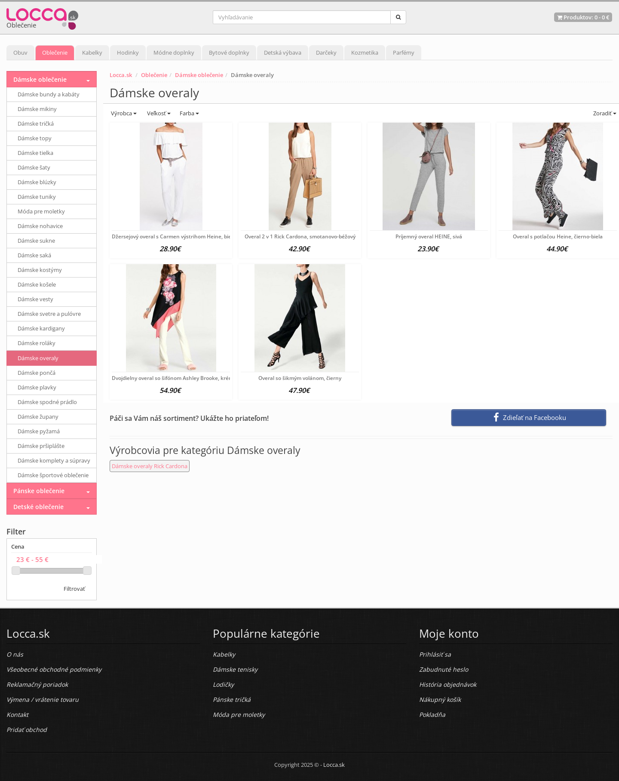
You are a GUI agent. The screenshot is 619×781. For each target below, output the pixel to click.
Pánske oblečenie (38, 491)
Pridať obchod (26, 729)
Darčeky (326, 52)
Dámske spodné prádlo (47, 402)
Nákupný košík (440, 699)
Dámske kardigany (41, 328)
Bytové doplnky (229, 52)
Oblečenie (54, 52)
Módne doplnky (173, 52)
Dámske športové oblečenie (53, 475)
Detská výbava (282, 52)
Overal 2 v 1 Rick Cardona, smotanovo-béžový (300, 236)
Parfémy (403, 52)
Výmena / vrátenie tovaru (42, 699)
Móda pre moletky (41, 211)
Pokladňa (432, 714)
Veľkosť (158, 113)
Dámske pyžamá (39, 431)
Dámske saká (34, 255)
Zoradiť (604, 113)
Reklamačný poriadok (37, 684)
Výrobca (123, 113)
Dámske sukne (36, 240)
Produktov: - (583, 17)
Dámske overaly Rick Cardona (149, 466)
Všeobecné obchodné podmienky (53, 669)
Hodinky (128, 52)
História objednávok (447, 684)
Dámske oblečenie (199, 75)
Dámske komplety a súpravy (54, 460)
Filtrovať (74, 589)
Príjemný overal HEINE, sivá (428, 236)
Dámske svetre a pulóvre (49, 314)
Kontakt (17, 714)
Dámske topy (35, 138)
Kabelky (92, 52)
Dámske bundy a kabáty (49, 94)
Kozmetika (364, 52)
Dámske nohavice (40, 226)
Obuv (20, 52)
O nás (14, 654)
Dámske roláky (36, 343)
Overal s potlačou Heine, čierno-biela (558, 236)
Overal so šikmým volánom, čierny (299, 378)
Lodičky (223, 684)
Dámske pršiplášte (41, 446)
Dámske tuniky (37, 197)
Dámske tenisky (235, 669)
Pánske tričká (232, 699)
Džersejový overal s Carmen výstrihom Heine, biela (174, 236)
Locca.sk (121, 75)
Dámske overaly (38, 358)
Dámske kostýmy (40, 270)
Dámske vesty (35, 299)
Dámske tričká (36, 123)
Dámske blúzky (37, 182)
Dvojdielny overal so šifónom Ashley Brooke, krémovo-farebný (187, 378)
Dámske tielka (35, 153)
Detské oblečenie (38, 507)
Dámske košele (37, 284)
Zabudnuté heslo (443, 669)
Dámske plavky (37, 387)
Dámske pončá (36, 373)
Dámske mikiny (37, 109)
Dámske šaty (34, 167)
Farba (189, 113)
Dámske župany (38, 416)
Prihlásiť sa (435, 654)
